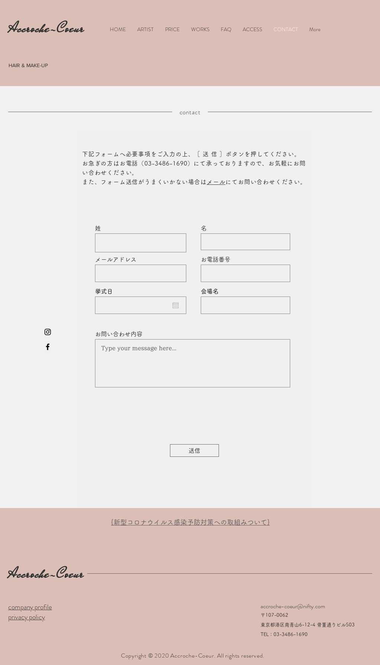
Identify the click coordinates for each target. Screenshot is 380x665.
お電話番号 (215, 259)
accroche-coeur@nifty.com (293, 606)
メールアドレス (116, 259)
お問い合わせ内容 (118, 334)
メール (216, 182)
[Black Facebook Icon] (47, 347)
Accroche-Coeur (46, 574)
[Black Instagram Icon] (47, 332)
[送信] (194, 450)
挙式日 (104, 291)
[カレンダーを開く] (175, 305)
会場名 (210, 291)
